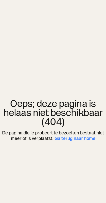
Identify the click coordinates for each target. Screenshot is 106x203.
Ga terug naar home (75, 138)
